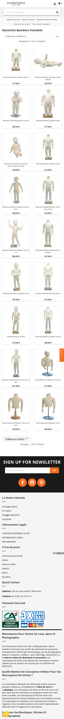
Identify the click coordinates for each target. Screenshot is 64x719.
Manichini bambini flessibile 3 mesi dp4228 (48, 78)
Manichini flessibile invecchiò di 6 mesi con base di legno (16, 165)
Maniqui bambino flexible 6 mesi (48, 120)
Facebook (22, 482)
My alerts (6, 577)
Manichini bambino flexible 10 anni (48, 336)
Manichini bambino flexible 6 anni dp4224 (48, 251)
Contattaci (6, 519)
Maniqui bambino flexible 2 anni (48, 164)
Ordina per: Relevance (16, 36)
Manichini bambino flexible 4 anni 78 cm (16, 251)
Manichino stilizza (28, 19)
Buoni (4, 572)
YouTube (32, 482)
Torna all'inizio (16, 439)
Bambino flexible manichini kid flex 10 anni (16, 381)
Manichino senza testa (22, 24)
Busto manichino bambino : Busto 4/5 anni (16, 424)
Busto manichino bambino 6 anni (48, 423)
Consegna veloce (9, 506)
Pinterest (41, 482)
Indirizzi (5, 568)
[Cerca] (32, 12)
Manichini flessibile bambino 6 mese (16, 120)
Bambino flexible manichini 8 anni (48, 293)
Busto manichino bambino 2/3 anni (48, 380)
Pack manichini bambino (41, 24)
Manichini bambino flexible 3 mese (16, 77)
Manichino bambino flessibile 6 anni (16, 293)
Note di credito (9, 564)
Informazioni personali (12, 556)
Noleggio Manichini (11, 515)
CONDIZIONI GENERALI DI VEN (16, 533)
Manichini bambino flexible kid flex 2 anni (16, 208)
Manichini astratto (13, 19)
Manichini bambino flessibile (47, 19)
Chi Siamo (6, 510)
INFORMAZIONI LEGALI (12, 537)
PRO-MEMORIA (9, 541)
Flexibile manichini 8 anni (16, 336)
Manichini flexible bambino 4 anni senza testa (48, 208)
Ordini (5, 560)
